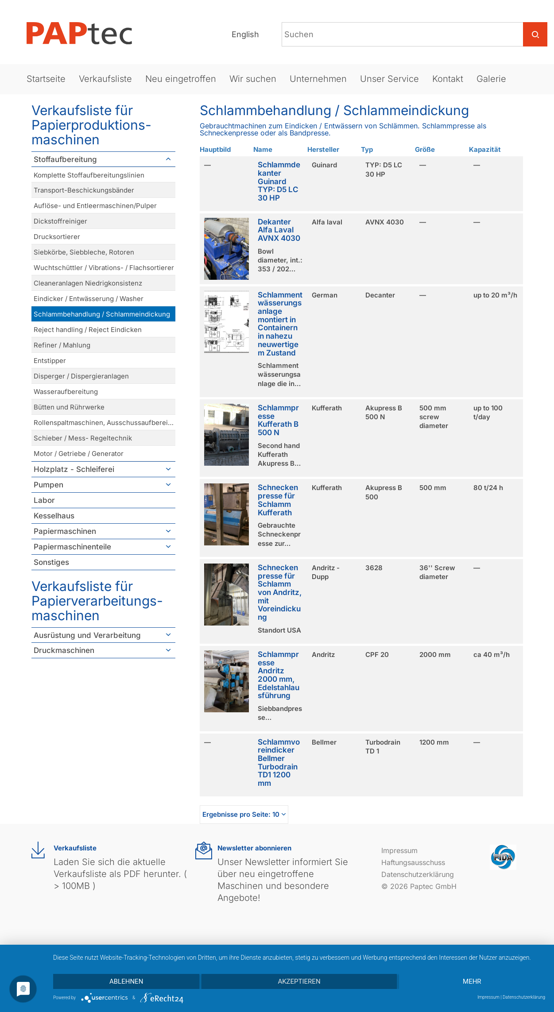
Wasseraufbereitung (66, 391)
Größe (425, 149)
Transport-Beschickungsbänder (84, 190)
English (245, 34)
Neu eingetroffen (180, 78)
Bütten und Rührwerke (69, 407)
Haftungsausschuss (413, 862)
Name (262, 149)
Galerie (491, 78)
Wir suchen (252, 78)
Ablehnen (126, 981)
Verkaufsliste (105, 78)
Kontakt (447, 78)
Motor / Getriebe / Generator (79, 453)
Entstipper (50, 360)
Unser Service (389, 78)
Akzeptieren (299, 981)
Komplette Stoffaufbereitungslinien (89, 175)
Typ (367, 149)
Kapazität (485, 149)
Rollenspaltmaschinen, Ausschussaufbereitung (104, 422)
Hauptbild (215, 149)
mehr (472, 981)
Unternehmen (318, 78)
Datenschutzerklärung (417, 874)
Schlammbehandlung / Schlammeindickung (102, 314)
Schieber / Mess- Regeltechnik (83, 438)
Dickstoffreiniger (60, 221)
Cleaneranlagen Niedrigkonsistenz (88, 283)
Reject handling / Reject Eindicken (88, 329)
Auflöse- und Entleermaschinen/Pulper (95, 205)
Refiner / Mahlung (62, 345)
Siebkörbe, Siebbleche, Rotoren (84, 252)
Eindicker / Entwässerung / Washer (88, 298)
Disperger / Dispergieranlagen (81, 376)
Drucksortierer (57, 236)
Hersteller (323, 149)
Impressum (399, 850)
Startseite (46, 78)
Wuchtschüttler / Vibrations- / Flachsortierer (104, 267)
